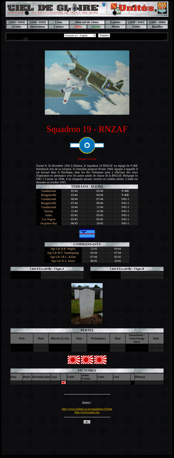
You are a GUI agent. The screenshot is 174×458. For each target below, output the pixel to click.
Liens (58, 22)
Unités (136, 26)
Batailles (157, 26)
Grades (16, 26)
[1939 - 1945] (136, 22)
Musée (115, 26)
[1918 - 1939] (38, 22)
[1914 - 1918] (16, 22)
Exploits (115, 22)
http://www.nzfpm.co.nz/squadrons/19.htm (87, 408)
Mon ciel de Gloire (86, 22)
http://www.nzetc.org (87, 412)
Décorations (37, 26)
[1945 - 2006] (157, 22)
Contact (59, 26)
